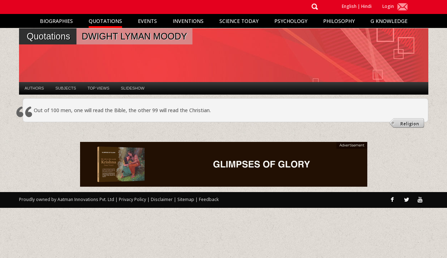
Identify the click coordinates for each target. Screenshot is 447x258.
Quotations (105, 21)
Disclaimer (162, 199)
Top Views (99, 88)
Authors (34, 88)
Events (147, 21)
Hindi (366, 6)
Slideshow (132, 88)
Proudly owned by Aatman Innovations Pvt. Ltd (66, 199)
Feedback (209, 199)
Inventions (188, 21)
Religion (409, 124)
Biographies (56, 21)
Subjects (65, 88)
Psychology (290, 21)
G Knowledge (389, 21)
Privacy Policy (133, 199)
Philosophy (339, 21)
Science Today (239, 21)
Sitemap (186, 199)
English (349, 6)
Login (388, 6)
